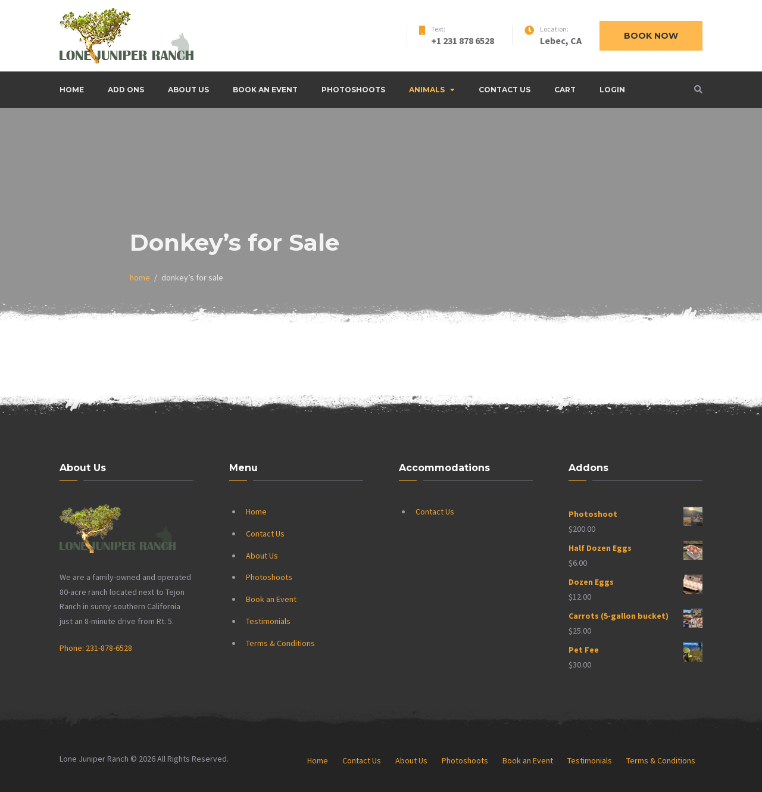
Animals (427, 89)
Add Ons (126, 89)
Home (72, 89)
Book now (651, 35)
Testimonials (268, 621)
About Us (188, 89)
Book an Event (265, 89)
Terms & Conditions (280, 643)
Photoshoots (353, 89)
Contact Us (504, 89)
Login (612, 89)
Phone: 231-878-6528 (96, 648)
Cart (565, 89)
